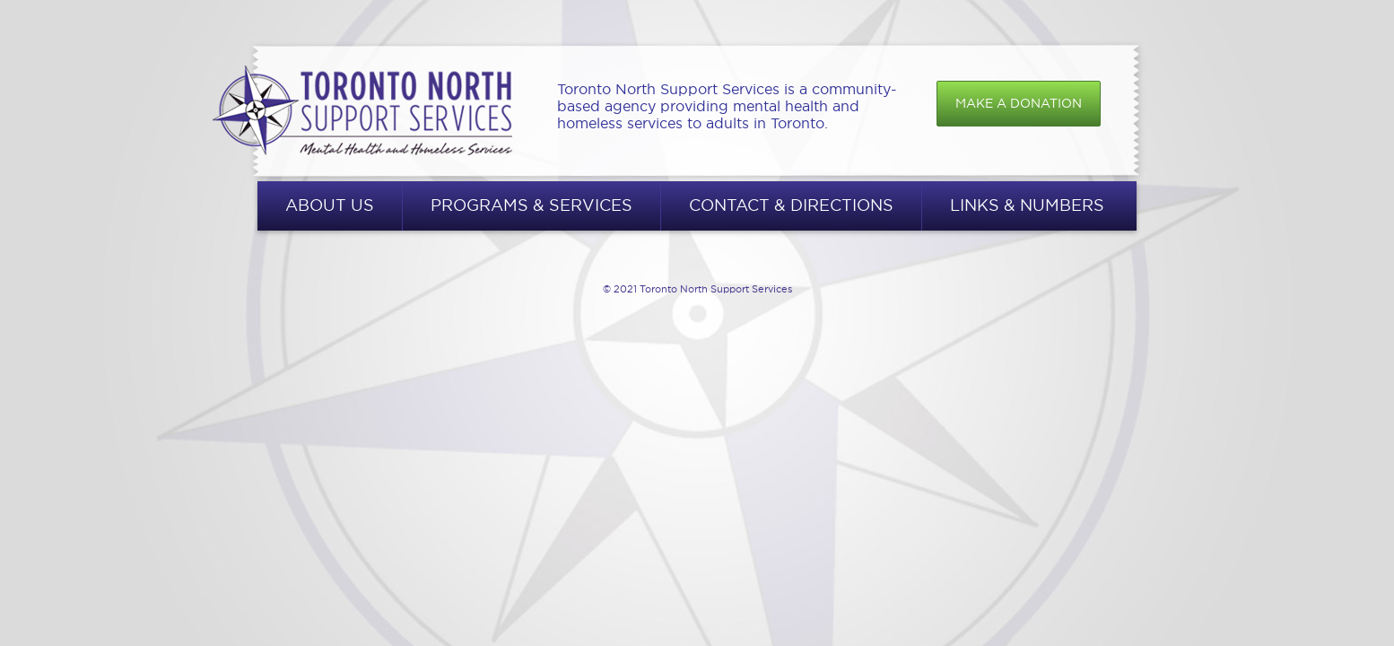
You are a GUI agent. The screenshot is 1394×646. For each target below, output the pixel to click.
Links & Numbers (1027, 205)
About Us (329, 205)
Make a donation (1018, 103)
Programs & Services (531, 205)
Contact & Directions (791, 205)
